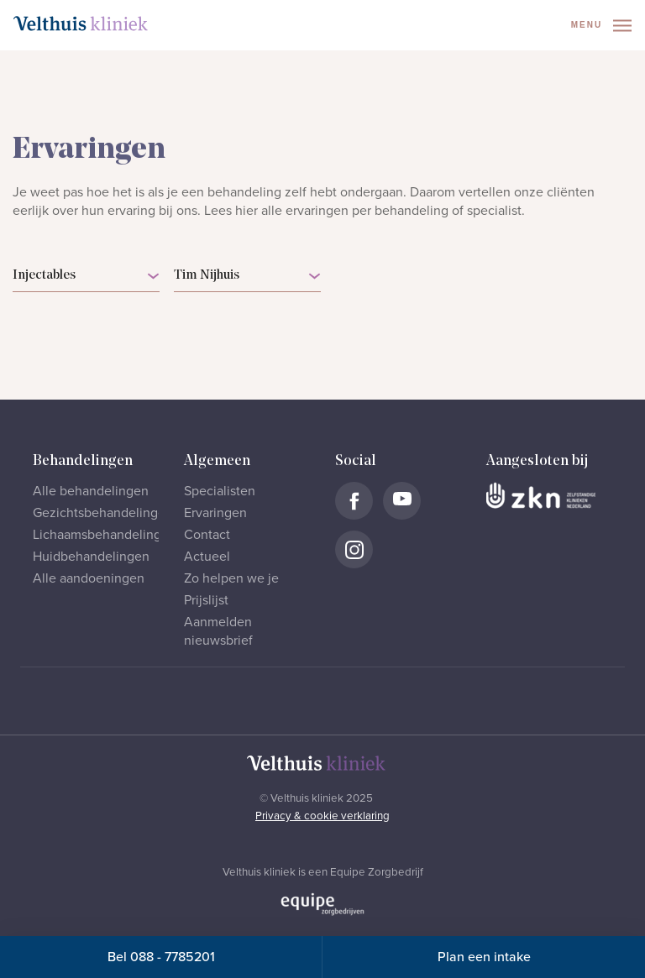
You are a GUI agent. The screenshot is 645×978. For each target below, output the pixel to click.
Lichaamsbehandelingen (104, 534)
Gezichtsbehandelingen (103, 513)
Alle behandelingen (91, 491)
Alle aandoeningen (88, 578)
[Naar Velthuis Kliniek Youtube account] (402, 501)
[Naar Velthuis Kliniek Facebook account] (354, 501)
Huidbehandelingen (91, 556)
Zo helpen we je (231, 578)
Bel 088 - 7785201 (161, 957)
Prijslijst (206, 600)
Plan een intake (484, 957)
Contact (207, 534)
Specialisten (219, 491)
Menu (601, 25)
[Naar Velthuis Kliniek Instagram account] (354, 549)
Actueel (207, 556)
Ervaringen (215, 513)
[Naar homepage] (80, 23)
